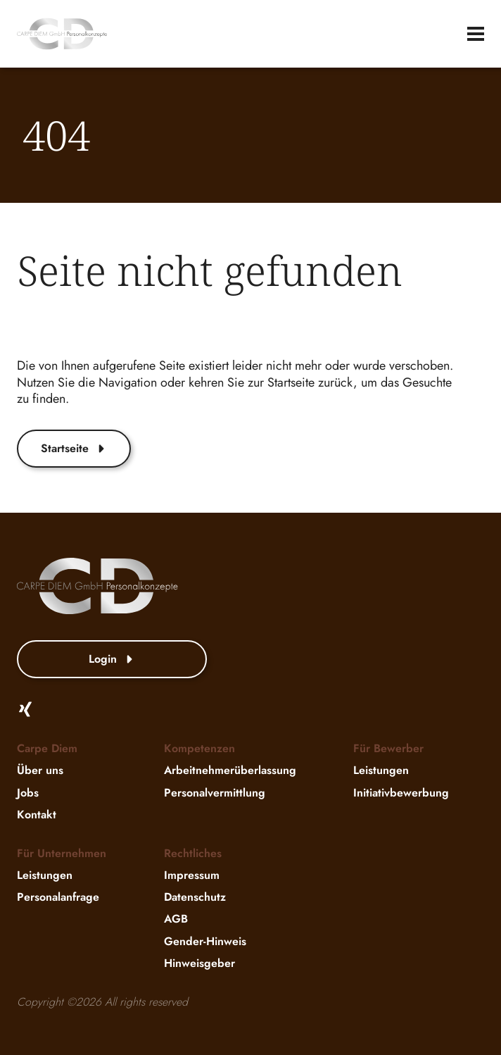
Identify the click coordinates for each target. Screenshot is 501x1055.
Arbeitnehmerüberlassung (230, 771)
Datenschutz (195, 897)
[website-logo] (62, 33)
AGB (176, 919)
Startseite (74, 448)
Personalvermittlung (214, 793)
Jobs (28, 793)
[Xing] (25, 709)
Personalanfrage (58, 897)
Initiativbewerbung (401, 793)
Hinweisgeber (199, 963)
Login (112, 659)
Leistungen (381, 771)
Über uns (40, 771)
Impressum (192, 875)
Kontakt (36, 814)
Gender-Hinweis (205, 941)
